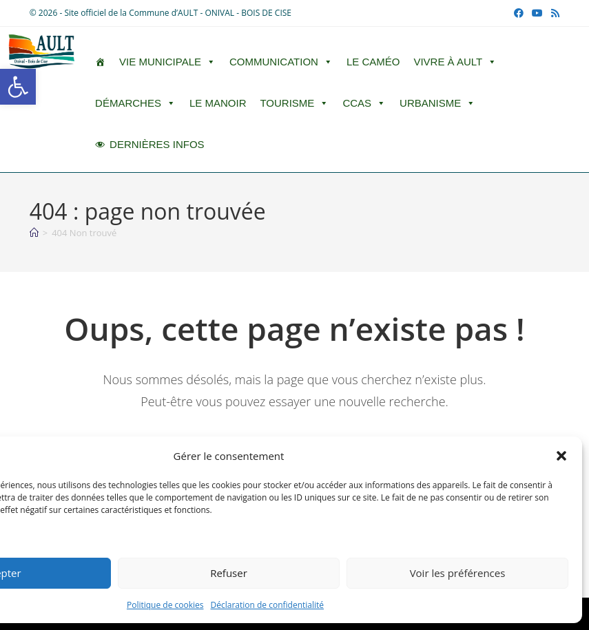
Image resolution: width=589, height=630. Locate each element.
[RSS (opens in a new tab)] (553, 13)
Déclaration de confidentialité (267, 605)
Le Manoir (218, 103)
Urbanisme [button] (437, 103)
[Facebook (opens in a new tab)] (519, 13)
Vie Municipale (167, 62)
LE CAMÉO (373, 61)
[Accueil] (34, 233)
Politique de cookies (165, 605)
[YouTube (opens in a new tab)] (537, 13)
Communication (281, 62)
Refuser (228, 573)
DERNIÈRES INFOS (157, 144)
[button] (18, 87)
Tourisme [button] (294, 103)
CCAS (364, 103)
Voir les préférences (458, 573)
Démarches (135, 103)
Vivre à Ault (455, 62)
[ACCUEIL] (100, 62)
